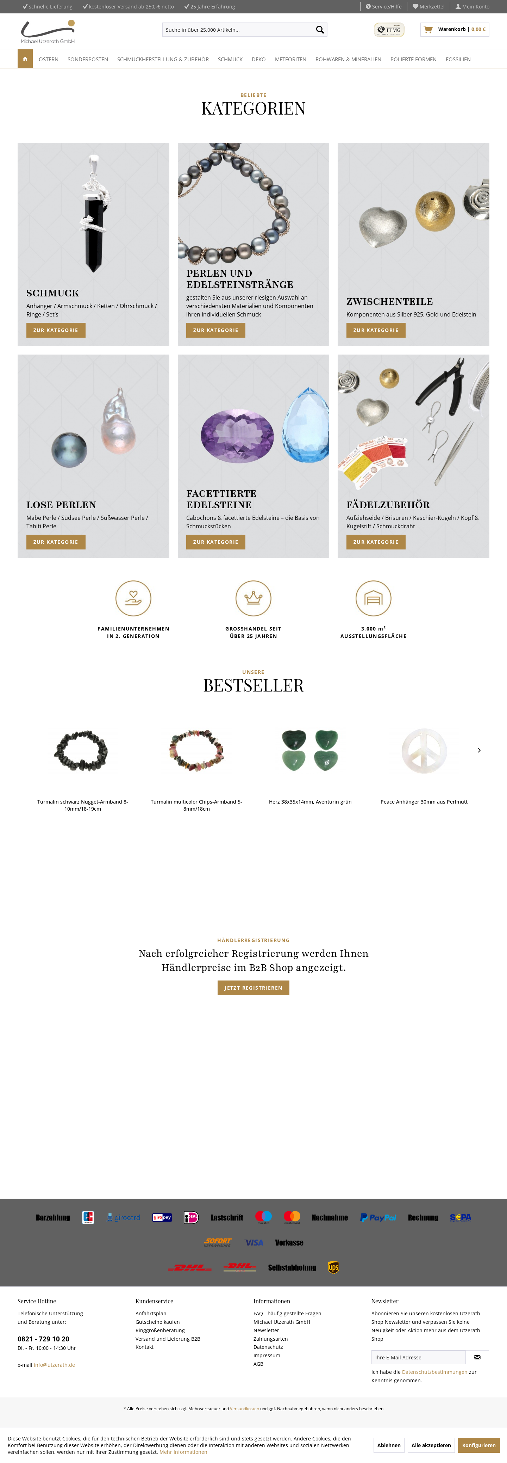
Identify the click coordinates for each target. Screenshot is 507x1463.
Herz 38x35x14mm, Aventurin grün (197, 801)
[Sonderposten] (88, 58)
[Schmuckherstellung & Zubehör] (163, 58)
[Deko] (258, 58)
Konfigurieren (479, 1445)
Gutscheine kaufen (158, 1321)
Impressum (267, 1355)
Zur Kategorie (56, 330)
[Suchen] (320, 30)
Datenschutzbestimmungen (435, 1372)
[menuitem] (428, 6)
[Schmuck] (230, 58)
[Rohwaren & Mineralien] (348, 58)
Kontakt (145, 1347)
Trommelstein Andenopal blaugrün (424, 801)
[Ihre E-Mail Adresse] (418, 1357)
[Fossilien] (458, 58)
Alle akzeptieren (431, 1445)
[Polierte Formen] (413, 58)
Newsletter (266, 1330)
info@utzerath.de (54, 1364)
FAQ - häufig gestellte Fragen (287, 1313)
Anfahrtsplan (151, 1313)
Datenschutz (268, 1347)
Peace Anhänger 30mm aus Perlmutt (310, 801)
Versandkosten (244, 1409)
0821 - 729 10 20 (43, 1339)
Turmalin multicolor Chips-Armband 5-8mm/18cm (83, 805)
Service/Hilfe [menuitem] (384, 6)
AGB (258, 1363)
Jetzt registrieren (253, 987)
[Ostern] (48, 58)
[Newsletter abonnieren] (477, 1357)
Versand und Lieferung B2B (168, 1338)
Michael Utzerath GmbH (282, 1321)
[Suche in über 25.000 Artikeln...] (244, 30)
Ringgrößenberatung (160, 1330)
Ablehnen (389, 1445)
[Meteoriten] (290, 58)
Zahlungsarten (271, 1338)
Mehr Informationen (183, 1452)
